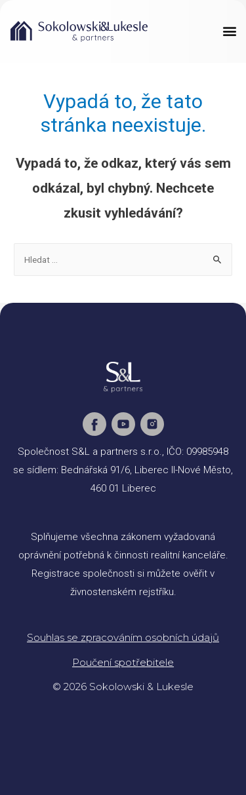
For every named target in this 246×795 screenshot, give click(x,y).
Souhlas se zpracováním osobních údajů (123, 637)
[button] (229, 30)
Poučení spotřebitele (123, 662)
